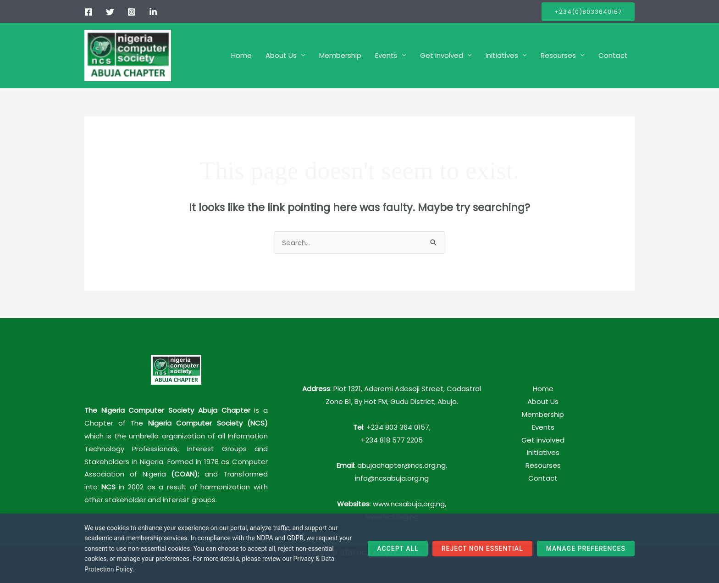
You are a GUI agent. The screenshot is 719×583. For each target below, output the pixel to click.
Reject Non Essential (482, 551)
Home (241, 55)
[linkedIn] (153, 12)
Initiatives (502, 55)
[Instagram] (131, 12)
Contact (613, 55)
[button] (588, 11)
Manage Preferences (585, 551)
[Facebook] (88, 12)
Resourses (558, 55)
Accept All (397, 551)
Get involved (441, 55)
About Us (281, 55)
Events (386, 55)
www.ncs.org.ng (391, 516)
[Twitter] (110, 12)
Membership (340, 55)
